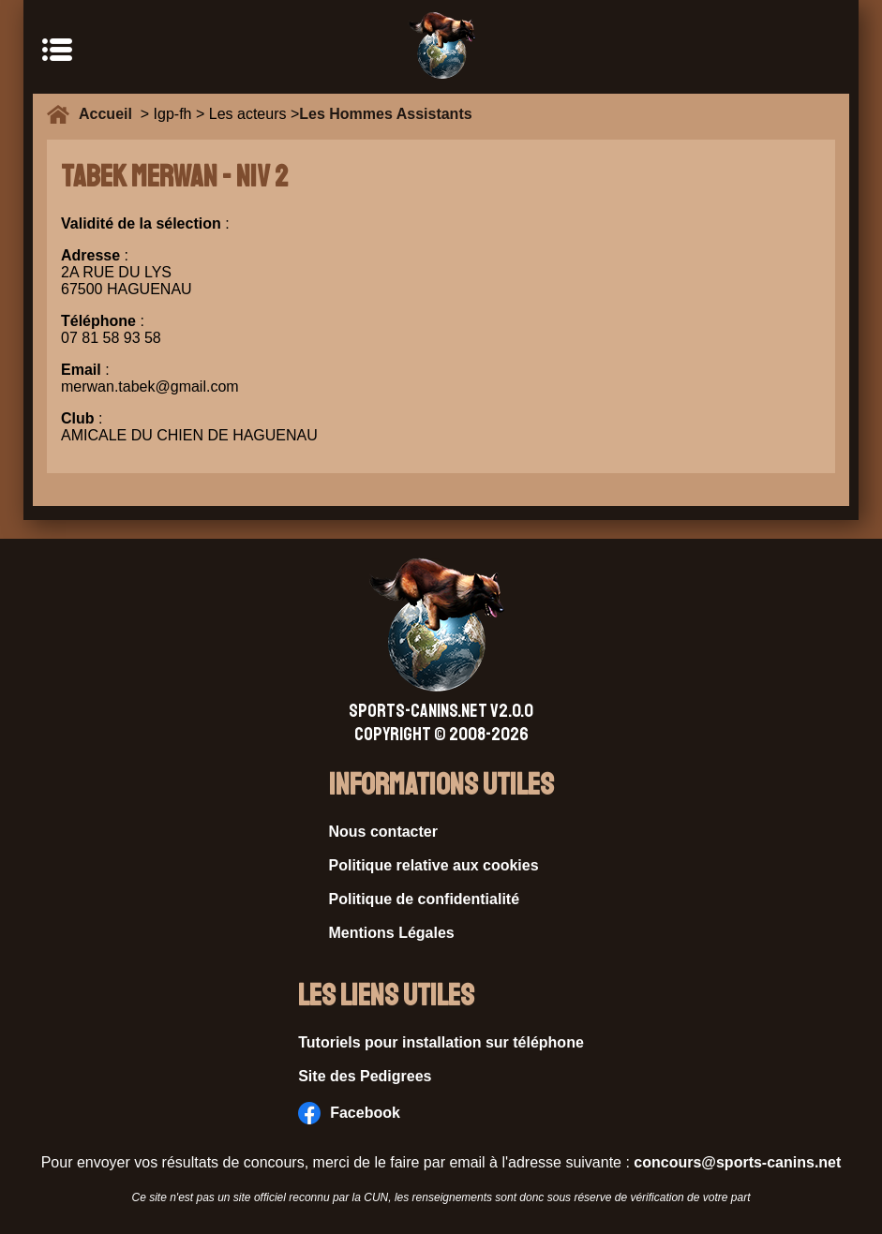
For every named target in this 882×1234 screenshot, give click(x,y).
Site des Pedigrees (364, 1076)
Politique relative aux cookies (434, 865)
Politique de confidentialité (424, 899)
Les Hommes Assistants (385, 114)
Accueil (110, 114)
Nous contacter (383, 832)
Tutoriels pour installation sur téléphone (441, 1042)
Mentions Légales (392, 933)
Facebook (349, 1113)
